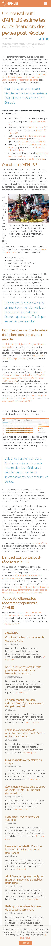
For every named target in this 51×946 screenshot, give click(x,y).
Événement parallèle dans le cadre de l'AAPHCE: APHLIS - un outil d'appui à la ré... (25, 790)
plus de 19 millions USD (35, 159)
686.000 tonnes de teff (34, 127)
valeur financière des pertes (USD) (16, 401)
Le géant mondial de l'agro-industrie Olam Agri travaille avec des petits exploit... (24, 703)
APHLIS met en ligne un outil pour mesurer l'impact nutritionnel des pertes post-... (24, 879)
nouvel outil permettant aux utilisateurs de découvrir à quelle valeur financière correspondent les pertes (24, 77)
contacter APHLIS (39, 543)
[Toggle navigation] (45, 3)
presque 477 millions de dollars (31, 141)
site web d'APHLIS (11, 624)
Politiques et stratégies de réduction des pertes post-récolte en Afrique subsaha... (24, 733)
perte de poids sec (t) (24, 398)
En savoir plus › (21, 692)
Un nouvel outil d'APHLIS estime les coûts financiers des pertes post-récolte (23, 849)
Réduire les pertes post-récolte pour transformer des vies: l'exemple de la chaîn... (23, 670)
